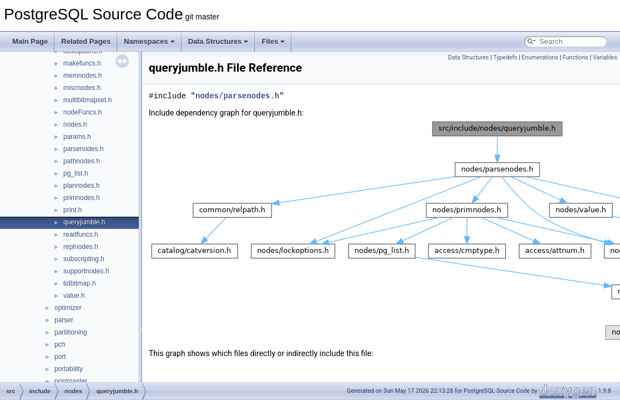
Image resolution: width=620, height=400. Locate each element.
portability (68, 369)
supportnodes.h (86, 271)
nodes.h (75, 124)
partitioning (70, 332)
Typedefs (505, 57)
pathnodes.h (81, 161)
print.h (72, 210)
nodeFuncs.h (82, 112)
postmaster (70, 381)
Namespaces (149, 41)
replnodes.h (80, 247)
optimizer (68, 308)
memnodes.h (82, 75)
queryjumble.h (84, 222)
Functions (575, 57)
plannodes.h (81, 185)
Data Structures (218, 41)
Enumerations (540, 57)
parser (63, 320)
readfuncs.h (80, 234)
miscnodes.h (81, 88)
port (60, 357)
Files (273, 41)
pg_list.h (75, 173)
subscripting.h (83, 259)
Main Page (30, 41)
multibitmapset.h (87, 100)
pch (59, 344)
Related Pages (85, 41)
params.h (77, 137)
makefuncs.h (82, 63)
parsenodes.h (83, 149)
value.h (74, 295)
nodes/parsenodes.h (237, 96)
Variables (605, 57)
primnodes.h (81, 198)
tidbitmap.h (79, 283)
